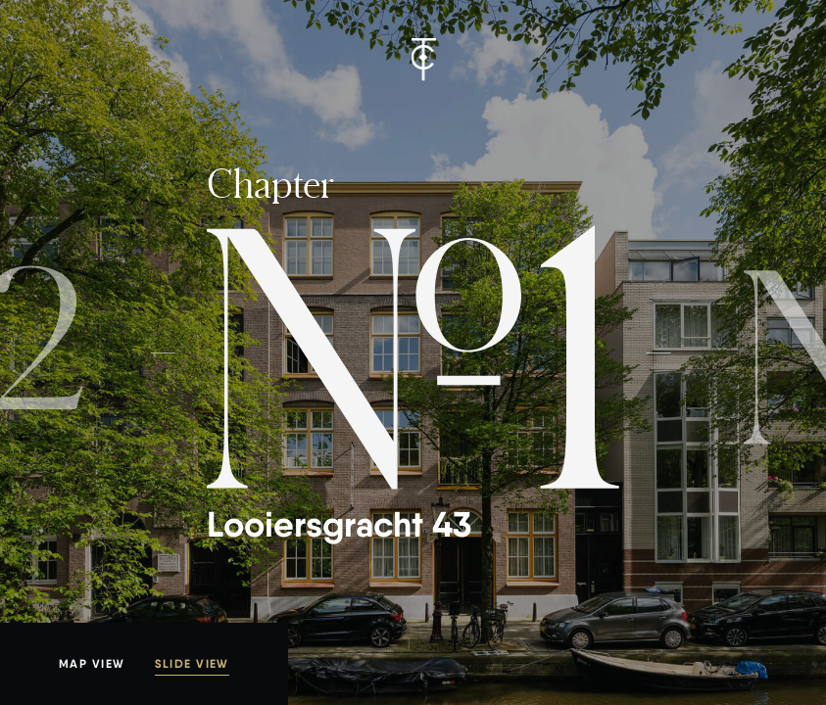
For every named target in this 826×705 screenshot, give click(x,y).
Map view (92, 664)
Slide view (192, 664)
